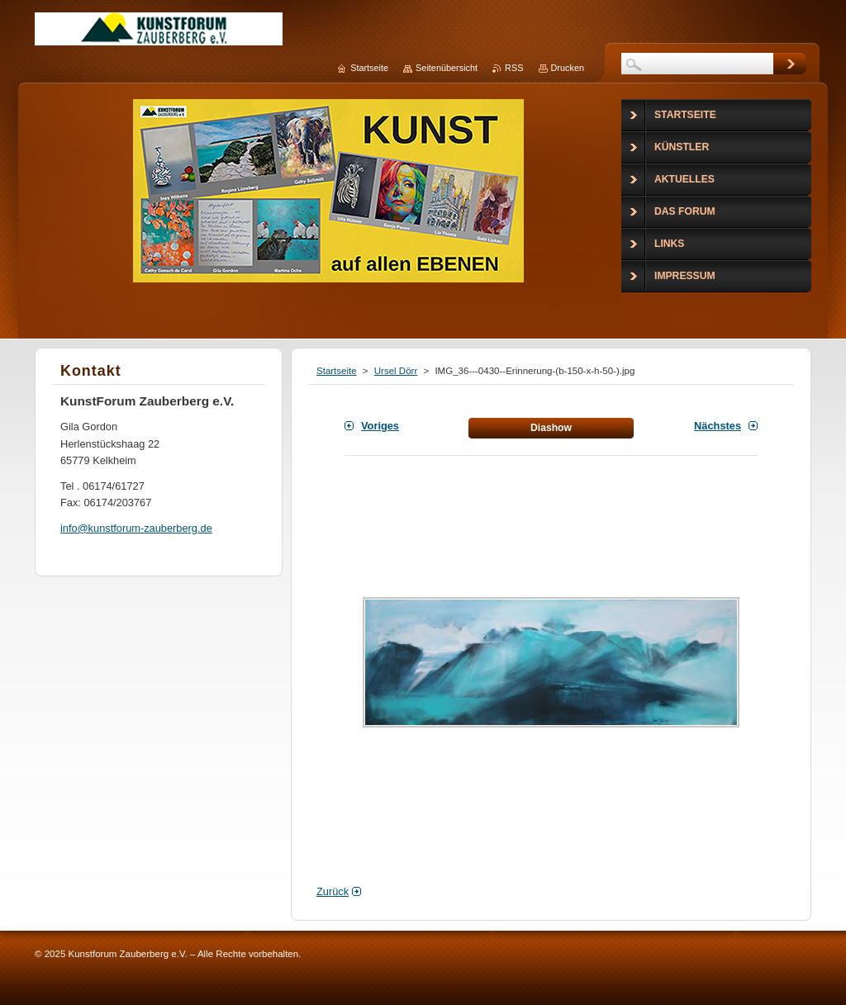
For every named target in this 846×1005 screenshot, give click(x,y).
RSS (514, 68)
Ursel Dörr (395, 371)
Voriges (380, 426)
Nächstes (717, 426)
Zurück (332, 891)
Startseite (336, 371)
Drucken (568, 68)
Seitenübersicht (447, 68)
